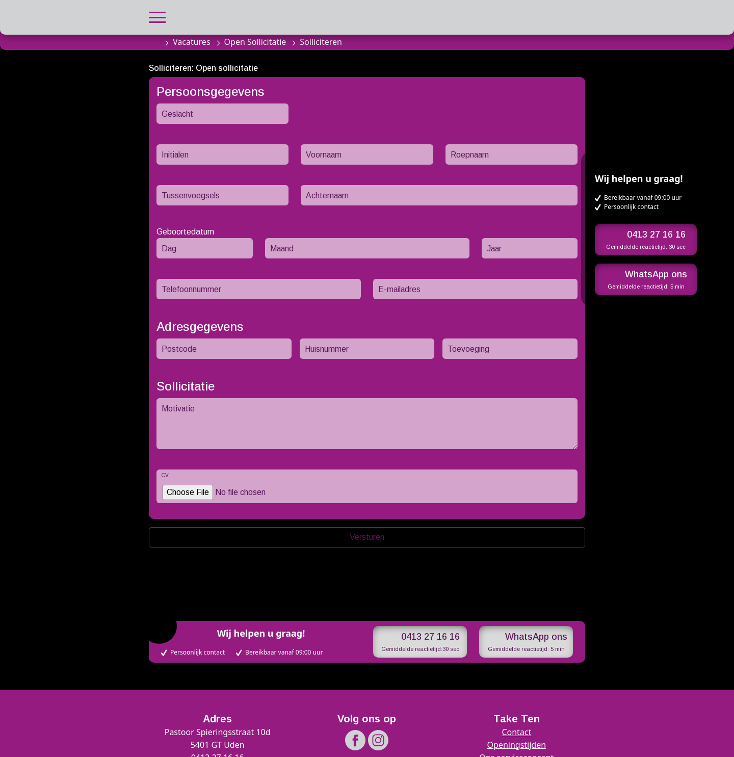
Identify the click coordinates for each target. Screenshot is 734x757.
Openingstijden (516, 744)
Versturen (367, 537)
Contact (516, 732)
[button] (157, 16)
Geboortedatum (185, 231)
